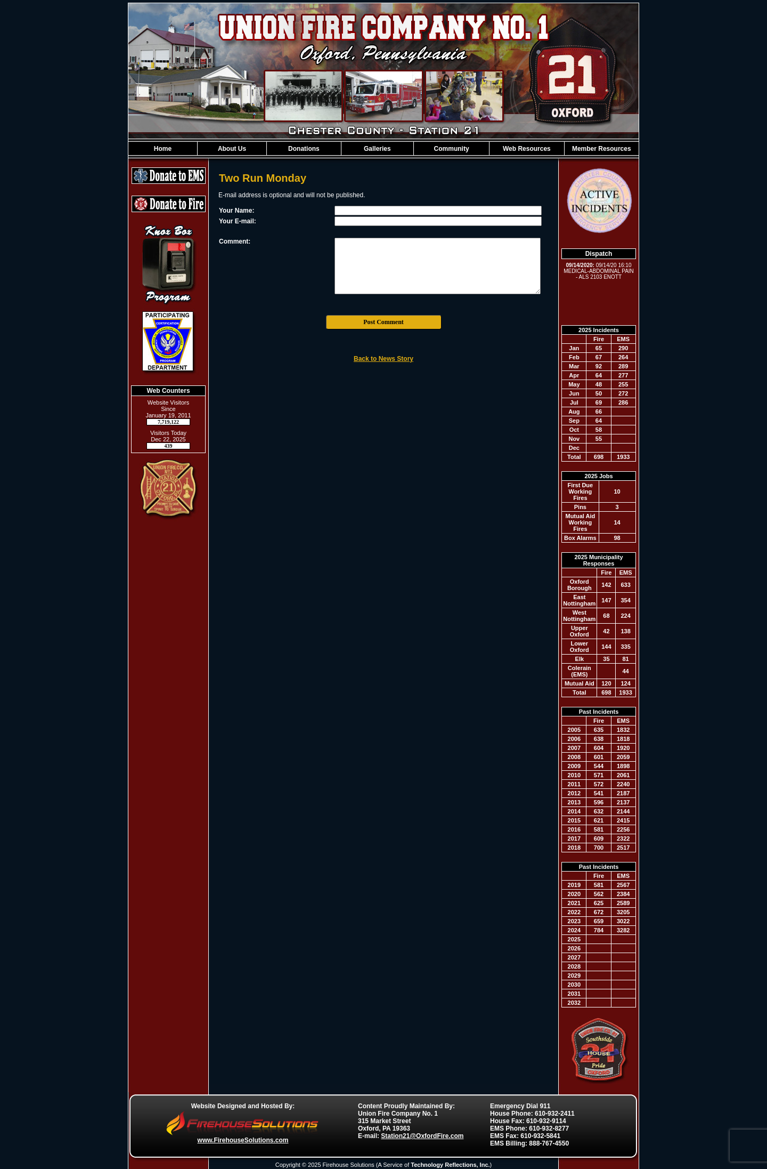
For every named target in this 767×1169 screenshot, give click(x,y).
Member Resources (601, 148)
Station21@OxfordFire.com (422, 1136)
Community (451, 148)
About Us (232, 148)
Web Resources (527, 148)
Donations (304, 148)
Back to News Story (383, 358)
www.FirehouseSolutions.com (243, 1140)
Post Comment (383, 322)
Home (163, 148)
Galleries (377, 148)
